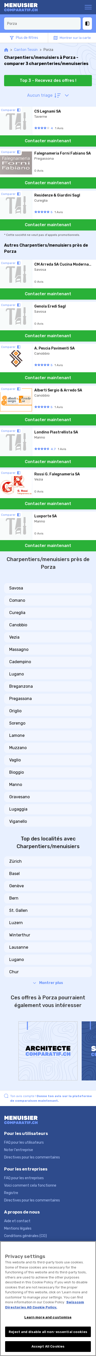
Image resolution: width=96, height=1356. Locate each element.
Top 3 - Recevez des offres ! (48, 80)
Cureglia (17, 612)
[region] (48, 1298)
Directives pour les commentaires (32, 1157)
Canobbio (18, 624)
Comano (17, 600)
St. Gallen (18, 910)
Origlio (15, 710)
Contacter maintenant (48, 140)
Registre (11, 1193)
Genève (16, 885)
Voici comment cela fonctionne (30, 1185)
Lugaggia (18, 809)
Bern (13, 898)
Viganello (18, 821)
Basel (14, 873)
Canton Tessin (26, 50)
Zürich (15, 861)
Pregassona (20, 698)
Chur (14, 971)
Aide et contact (17, 1221)
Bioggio (16, 772)
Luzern (16, 922)
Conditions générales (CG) (25, 1236)
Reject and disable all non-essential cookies (48, 1332)
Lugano (16, 674)
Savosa (16, 588)
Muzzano (18, 747)
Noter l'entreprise (18, 1150)
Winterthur (19, 935)
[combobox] (42, 23)
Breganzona (21, 686)
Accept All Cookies (48, 1346)
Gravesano (19, 796)
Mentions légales (17, 1228)
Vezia (14, 637)
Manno (15, 784)
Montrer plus (48, 983)
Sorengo (17, 723)
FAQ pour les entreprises (24, 1178)
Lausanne (18, 947)
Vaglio (15, 760)
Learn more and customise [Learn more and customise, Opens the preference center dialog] (47, 1317)
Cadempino (20, 661)
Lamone (17, 735)
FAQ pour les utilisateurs (24, 1142)
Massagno (18, 649)
